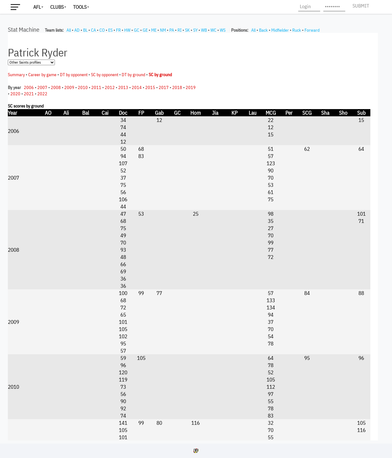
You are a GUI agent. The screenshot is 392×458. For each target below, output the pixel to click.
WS (222, 30)
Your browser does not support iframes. (193, 236)
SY (195, 30)
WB (204, 30)
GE (145, 30)
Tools (80, 7)
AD (77, 30)
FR (118, 30)
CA (93, 30)
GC (136, 30)
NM (163, 30)
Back (263, 30)
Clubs (57, 7)
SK (187, 30)
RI (179, 30)
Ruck (296, 30)
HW (127, 30)
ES (110, 30)
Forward (312, 30)
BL (85, 30)
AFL (37, 7)
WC (213, 30)
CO (102, 30)
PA (171, 30)
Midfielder (280, 30)
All (68, 30)
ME (153, 30)
